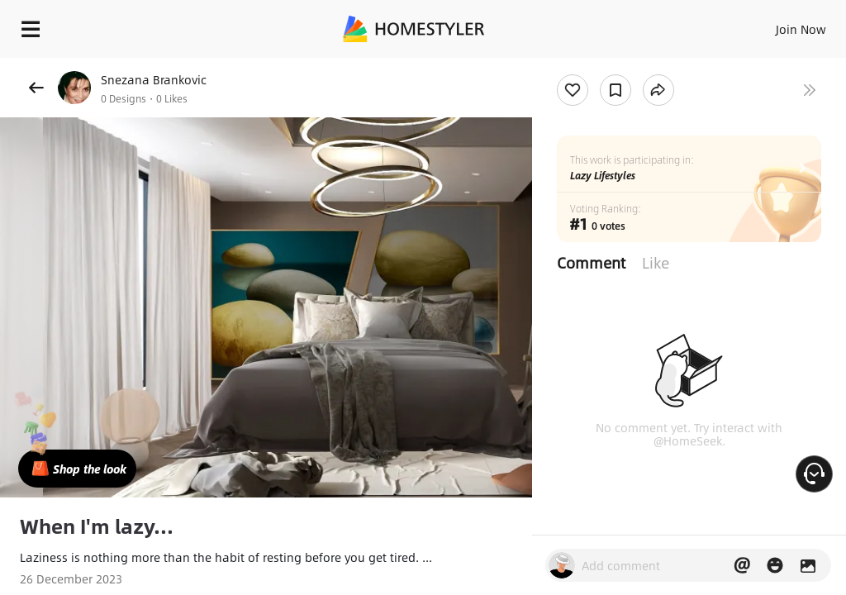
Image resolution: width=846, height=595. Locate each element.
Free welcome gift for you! (634, 66)
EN (779, 25)
